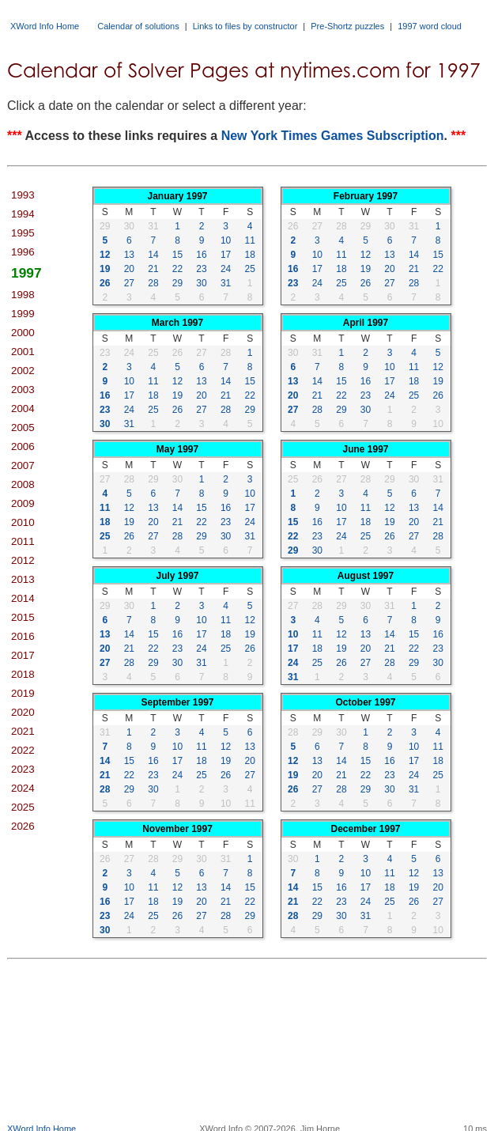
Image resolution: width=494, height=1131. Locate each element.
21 (153, 268)
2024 (23, 788)
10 (226, 240)
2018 (23, 674)
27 (129, 283)
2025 (23, 807)
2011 (23, 541)
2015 (23, 617)
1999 (23, 314)
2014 (23, 598)
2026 (23, 826)
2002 (23, 370)
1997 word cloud (430, 26)
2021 (23, 731)
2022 (23, 750)
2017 (23, 655)
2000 (23, 333)
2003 (23, 389)
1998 (23, 295)
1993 (23, 195)
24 (226, 268)
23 (201, 268)
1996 (23, 252)
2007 (23, 465)
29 (105, 226)
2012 (23, 560)
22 (177, 268)
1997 (26, 273)
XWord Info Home (44, 26)
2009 (23, 503)
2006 (23, 446)
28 (153, 283)
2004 (23, 408)
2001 (23, 351)
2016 (23, 636)
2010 (23, 522)
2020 (23, 712)
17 (226, 254)
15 (177, 254)
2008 (23, 484)
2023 (23, 769)
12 (105, 254)
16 (201, 254)
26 (105, 283)
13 (129, 254)
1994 (23, 214)
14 (153, 254)
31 (153, 226)
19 (105, 268)
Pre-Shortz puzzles (347, 26)
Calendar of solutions (138, 26)
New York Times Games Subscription (332, 135)
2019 (23, 693)
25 (250, 268)
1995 (23, 233)
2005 (23, 427)
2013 (23, 579)
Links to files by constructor (245, 26)
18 (250, 254)
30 (129, 226)
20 (129, 268)
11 (250, 240)
